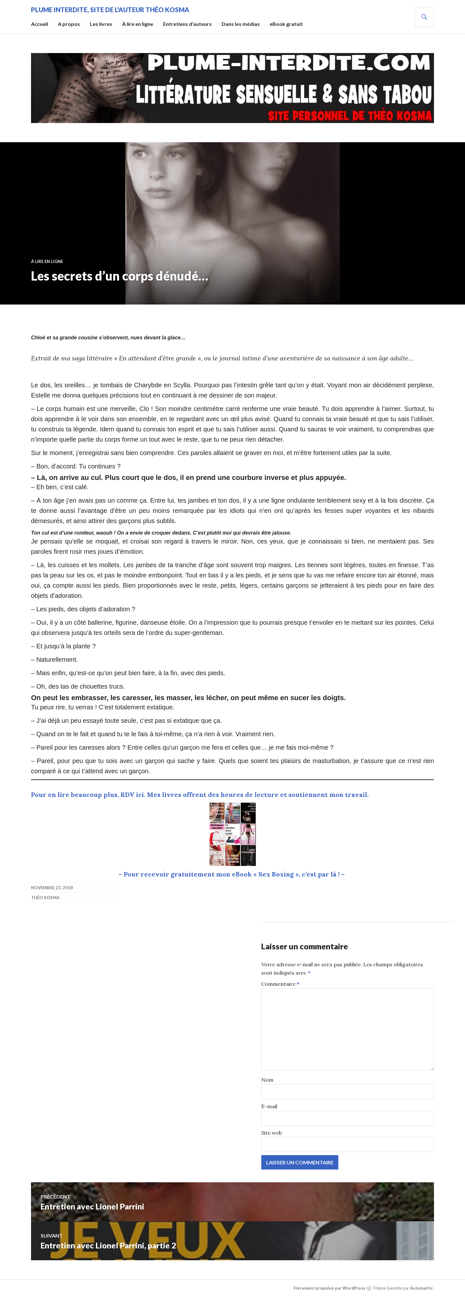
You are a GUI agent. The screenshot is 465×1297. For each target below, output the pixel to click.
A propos (69, 24)
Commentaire (280, 984)
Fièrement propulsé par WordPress (330, 1288)
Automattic (421, 1288)
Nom (267, 1080)
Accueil (39, 24)
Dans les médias (241, 24)
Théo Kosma (45, 897)
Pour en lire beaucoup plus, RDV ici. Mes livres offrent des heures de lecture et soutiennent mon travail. (200, 795)
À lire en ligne (137, 24)
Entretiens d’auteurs (187, 24)
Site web (271, 1133)
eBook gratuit (286, 24)
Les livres (101, 24)
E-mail (269, 1106)
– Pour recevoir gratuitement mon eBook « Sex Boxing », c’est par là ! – (232, 874)
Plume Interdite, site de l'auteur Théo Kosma (110, 9)
